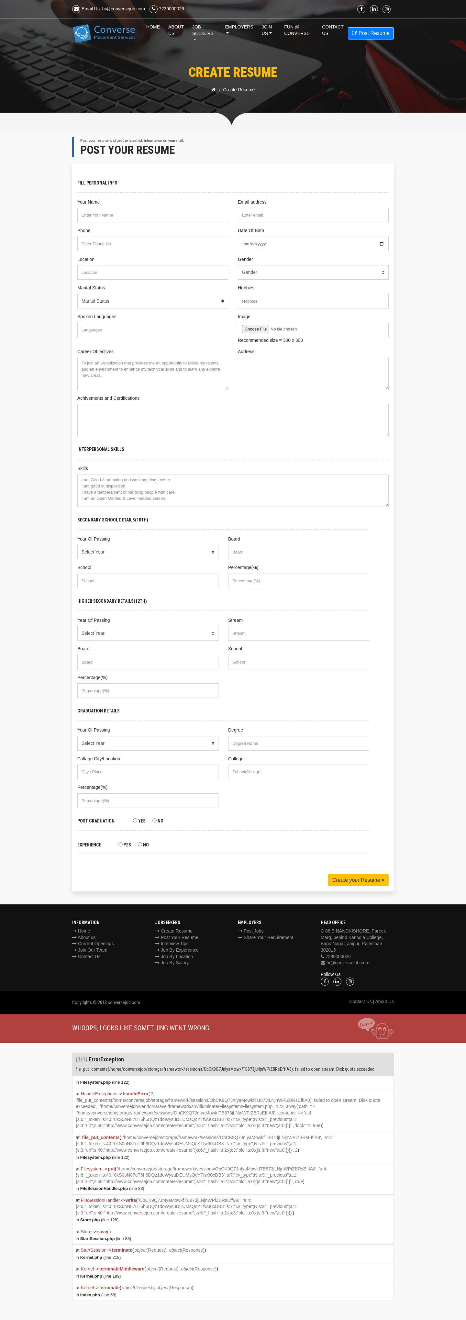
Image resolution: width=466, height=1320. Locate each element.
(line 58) (98, 1294)
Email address (252, 202)
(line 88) (105, 1238)
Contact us (332, 30)
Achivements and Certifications (108, 398)
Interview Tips (171, 943)
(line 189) (100, 1276)
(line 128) (99, 1219)
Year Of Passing (93, 539)
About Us (176, 30)
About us (83, 937)
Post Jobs (250, 931)
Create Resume (174, 931)
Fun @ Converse (297, 30)
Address (246, 351)
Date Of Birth (251, 230)
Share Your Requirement (265, 937)
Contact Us (86, 956)
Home (153, 26)
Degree (235, 730)
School (84, 567)
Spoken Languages (96, 316)
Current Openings (93, 943)
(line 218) (100, 1257)
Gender (245, 259)
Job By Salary (172, 962)
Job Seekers (203, 30)
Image (244, 316)
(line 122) (104, 1082)
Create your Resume (358, 880)
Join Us (267, 30)
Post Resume (371, 33)
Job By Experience (177, 950)
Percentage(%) (243, 567)
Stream (235, 620)
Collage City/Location (98, 758)
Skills (82, 468)
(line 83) (112, 1188)
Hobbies (246, 287)
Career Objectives (95, 351)
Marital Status (91, 287)
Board (234, 539)
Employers (239, 26)
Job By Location (174, 956)
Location (85, 259)
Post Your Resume (176, 937)
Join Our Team (89, 950)
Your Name (88, 202)
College (235, 758)
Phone (83, 230)
